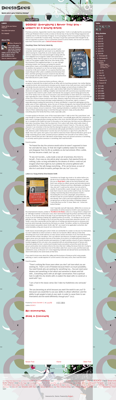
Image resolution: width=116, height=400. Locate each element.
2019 (99, 53)
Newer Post (30, 362)
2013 (99, 98)
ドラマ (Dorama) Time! (107, 387)
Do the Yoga (22, 383)
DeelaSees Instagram (8, 30)
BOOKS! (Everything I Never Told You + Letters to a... (104, 65)
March (101, 78)
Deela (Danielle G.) (15, 43)
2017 (99, 88)
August (101, 61)
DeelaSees (15, 8)
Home (59, 362)
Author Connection (79, 381)
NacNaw (67, 385)
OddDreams (82, 385)
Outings (101, 385)
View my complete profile (9, 58)
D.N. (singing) (5, 33)
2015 (99, 93)
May (100, 73)
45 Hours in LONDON (27, 381)
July (100, 70)
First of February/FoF (49, 383)
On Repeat (91, 385)
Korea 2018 (31, 385)
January (102, 83)
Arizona (68, 381)
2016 (99, 91)
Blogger (70, 396)
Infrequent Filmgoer (96, 383)
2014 (99, 96)
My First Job (58, 385)
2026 (99, 36)
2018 (99, 86)
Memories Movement (45, 385)
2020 (99, 51)
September (102, 58)
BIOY (88, 381)
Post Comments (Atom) (63, 368)
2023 (99, 44)
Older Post (87, 362)
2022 (99, 46)
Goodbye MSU (80, 383)
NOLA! (74, 385)
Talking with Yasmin (46, 387)
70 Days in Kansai (43, 381)
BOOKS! (33, 305)
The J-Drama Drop (63, 387)
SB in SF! (15, 387)
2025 (99, 39)
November (102, 56)
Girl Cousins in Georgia (66, 383)
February (102, 80)
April (101, 75)
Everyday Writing (35, 383)
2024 (99, 41)
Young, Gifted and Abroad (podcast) (9, 27)
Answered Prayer (59, 381)
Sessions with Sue (29, 387)
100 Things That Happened (11, 381)
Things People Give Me (84, 387)
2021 (99, 49)
